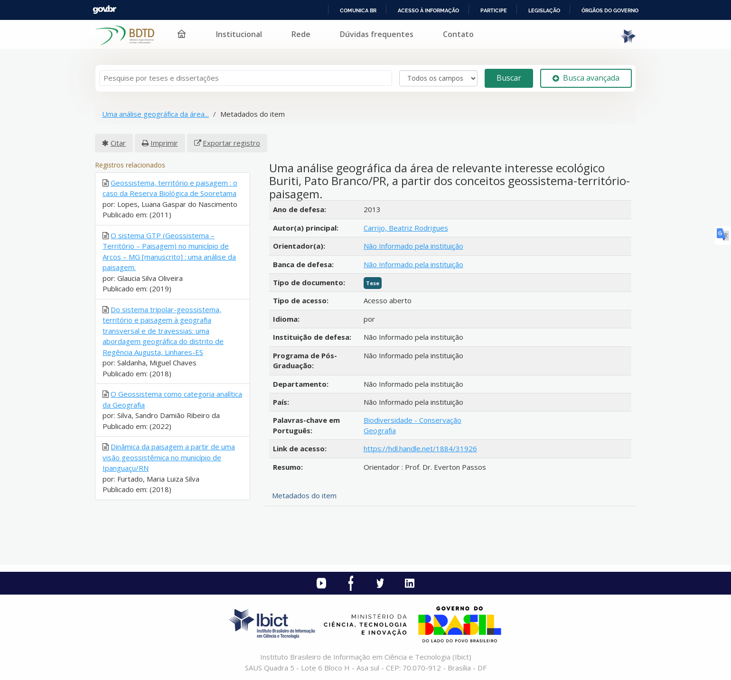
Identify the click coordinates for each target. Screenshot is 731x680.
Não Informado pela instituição (413, 246)
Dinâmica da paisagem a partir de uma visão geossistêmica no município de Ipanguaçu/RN (169, 457)
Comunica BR (358, 10)
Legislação (544, 10)
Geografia (380, 430)
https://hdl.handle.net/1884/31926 (420, 448)
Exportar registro (231, 143)
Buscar (509, 78)
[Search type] (438, 78)
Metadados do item (304, 495)
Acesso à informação (428, 10)
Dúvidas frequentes (376, 34)
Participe (493, 10)
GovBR (104, 9)
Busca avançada (586, 78)
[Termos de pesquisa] (245, 78)
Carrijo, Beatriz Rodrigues (406, 228)
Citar (118, 143)
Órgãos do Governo (609, 10)
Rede (300, 34)
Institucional (239, 34)
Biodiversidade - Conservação (412, 420)
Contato (458, 34)
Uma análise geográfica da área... (155, 114)
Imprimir (164, 143)
